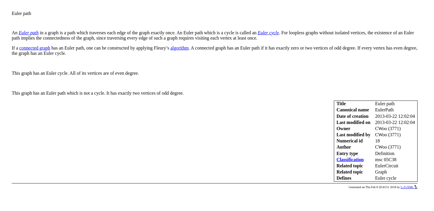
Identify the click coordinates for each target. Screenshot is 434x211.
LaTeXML (409, 187)
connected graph (34, 47)
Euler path (29, 32)
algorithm (179, 47)
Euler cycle (268, 32)
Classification (350, 159)
